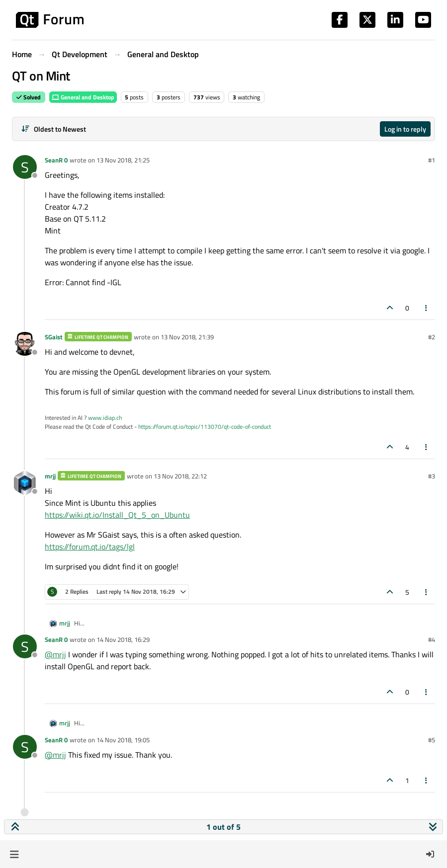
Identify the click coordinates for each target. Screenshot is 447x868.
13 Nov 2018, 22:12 (180, 476)
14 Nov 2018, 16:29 (123, 639)
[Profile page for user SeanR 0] (25, 167)
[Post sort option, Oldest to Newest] (53, 129)
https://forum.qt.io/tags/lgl (90, 546)
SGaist (54, 337)
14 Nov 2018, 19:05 (123, 740)
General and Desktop (83, 97)
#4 (431, 639)
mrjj (50, 476)
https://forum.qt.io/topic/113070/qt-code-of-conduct (204, 426)
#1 (431, 160)
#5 (431, 740)
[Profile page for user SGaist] (25, 344)
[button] (14, 854)
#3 (431, 476)
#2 (431, 337)
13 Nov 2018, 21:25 (123, 160)
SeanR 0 (56, 160)
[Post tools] (427, 308)
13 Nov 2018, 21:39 (187, 337)
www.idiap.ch (105, 417)
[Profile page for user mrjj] (25, 483)
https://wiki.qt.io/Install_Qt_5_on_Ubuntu (117, 515)
